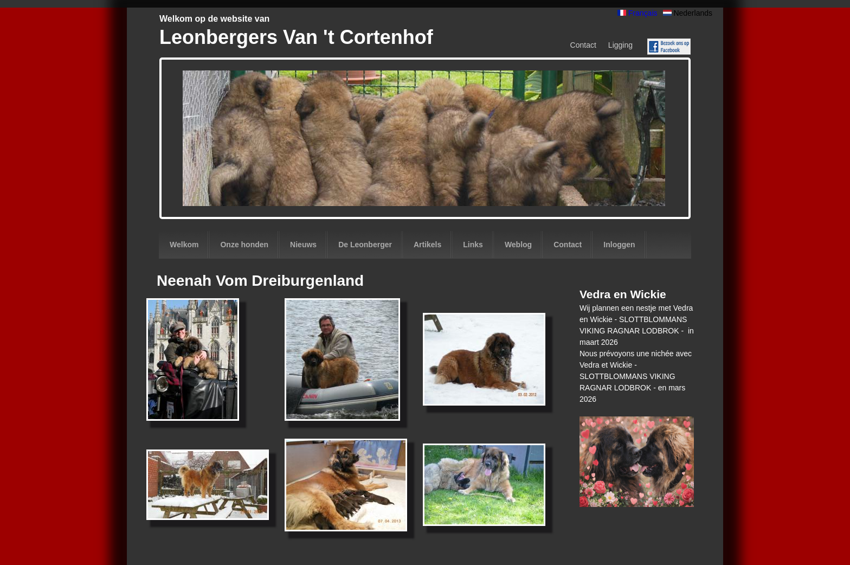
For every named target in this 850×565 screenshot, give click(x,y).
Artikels (427, 244)
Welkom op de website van (214, 18)
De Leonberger (365, 244)
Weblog (518, 244)
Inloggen (619, 244)
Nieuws (303, 244)
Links (473, 244)
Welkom (184, 244)
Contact (583, 45)
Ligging (620, 45)
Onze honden (244, 244)
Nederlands (688, 13)
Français (637, 13)
